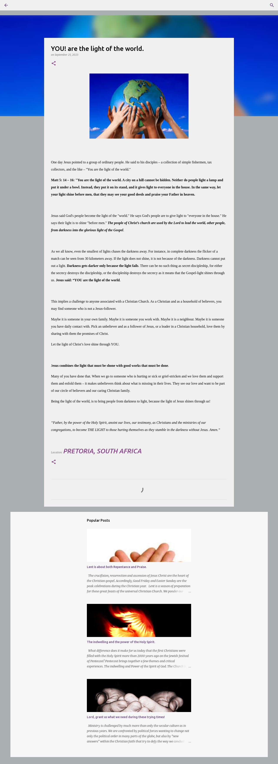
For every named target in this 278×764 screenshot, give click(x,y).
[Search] (18, 5)
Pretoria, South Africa (102, 451)
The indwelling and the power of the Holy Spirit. (121, 642)
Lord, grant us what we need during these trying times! (126, 717)
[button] (53, 64)
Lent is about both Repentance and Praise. (117, 567)
